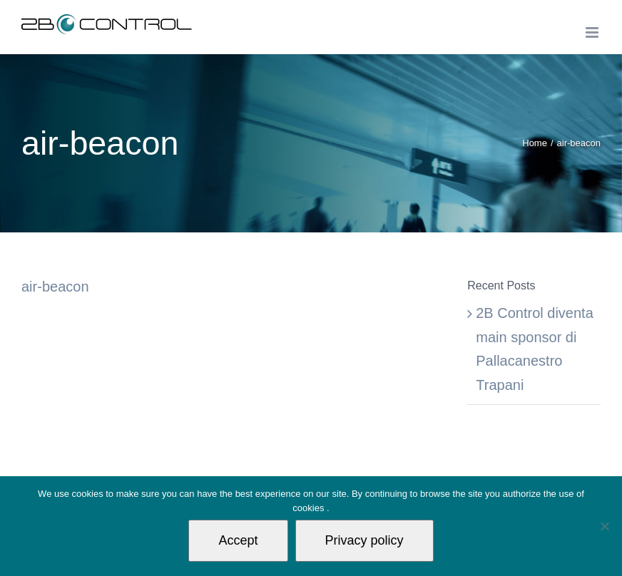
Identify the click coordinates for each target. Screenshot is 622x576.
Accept (238, 540)
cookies (309, 508)
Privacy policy (364, 540)
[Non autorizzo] (604, 526)
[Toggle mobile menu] (593, 32)
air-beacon (55, 286)
